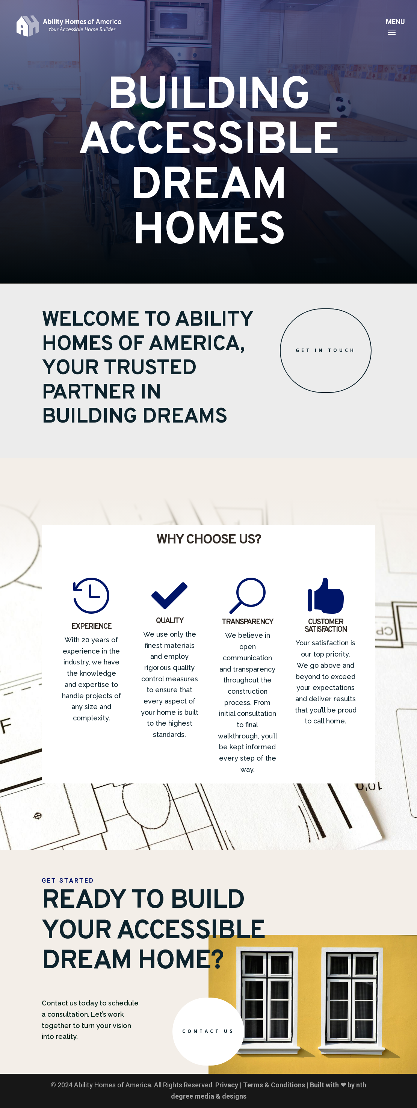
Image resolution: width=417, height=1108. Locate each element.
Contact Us (208, 1031)
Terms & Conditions (274, 1085)
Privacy (226, 1085)
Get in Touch (326, 350)
